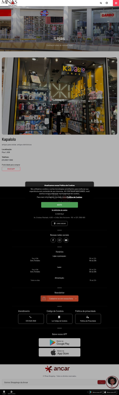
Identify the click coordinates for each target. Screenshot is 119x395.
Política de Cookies (74, 197)
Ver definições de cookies (59, 210)
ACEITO (59, 205)
